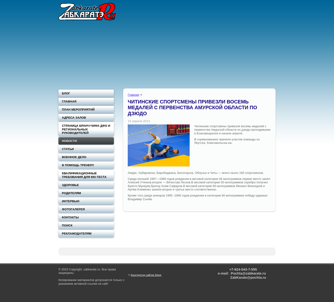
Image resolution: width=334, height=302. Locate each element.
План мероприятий (78, 109)
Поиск (67, 225)
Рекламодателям (76, 233)
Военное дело (74, 157)
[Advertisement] (167, 55)
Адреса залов (74, 117)
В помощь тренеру (78, 165)
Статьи (68, 149)
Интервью (70, 201)
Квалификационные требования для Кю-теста (84, 175)
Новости (69, 141)
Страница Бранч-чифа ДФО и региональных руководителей (86, 129)
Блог (66, 93)
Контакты (70, 217)
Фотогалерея (73, 209)
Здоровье (70, 185)
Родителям (71, 193)
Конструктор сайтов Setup (146, 275)
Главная (133, 95)
